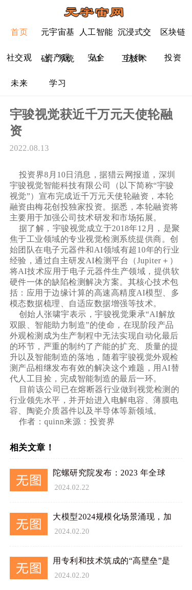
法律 (134, 57)
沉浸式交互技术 (135, 36)
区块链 (173, 32)
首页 (19, 32)
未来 (19, 83)
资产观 (58, 57)
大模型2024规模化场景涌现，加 (112, 516)
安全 (96, 57)
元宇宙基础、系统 (58, 36)
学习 (57, 83)
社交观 (19, 57)
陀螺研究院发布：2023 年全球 (109, 472)
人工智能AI (96, 36)
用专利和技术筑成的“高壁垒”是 (111, 560)
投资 (172, 57)
